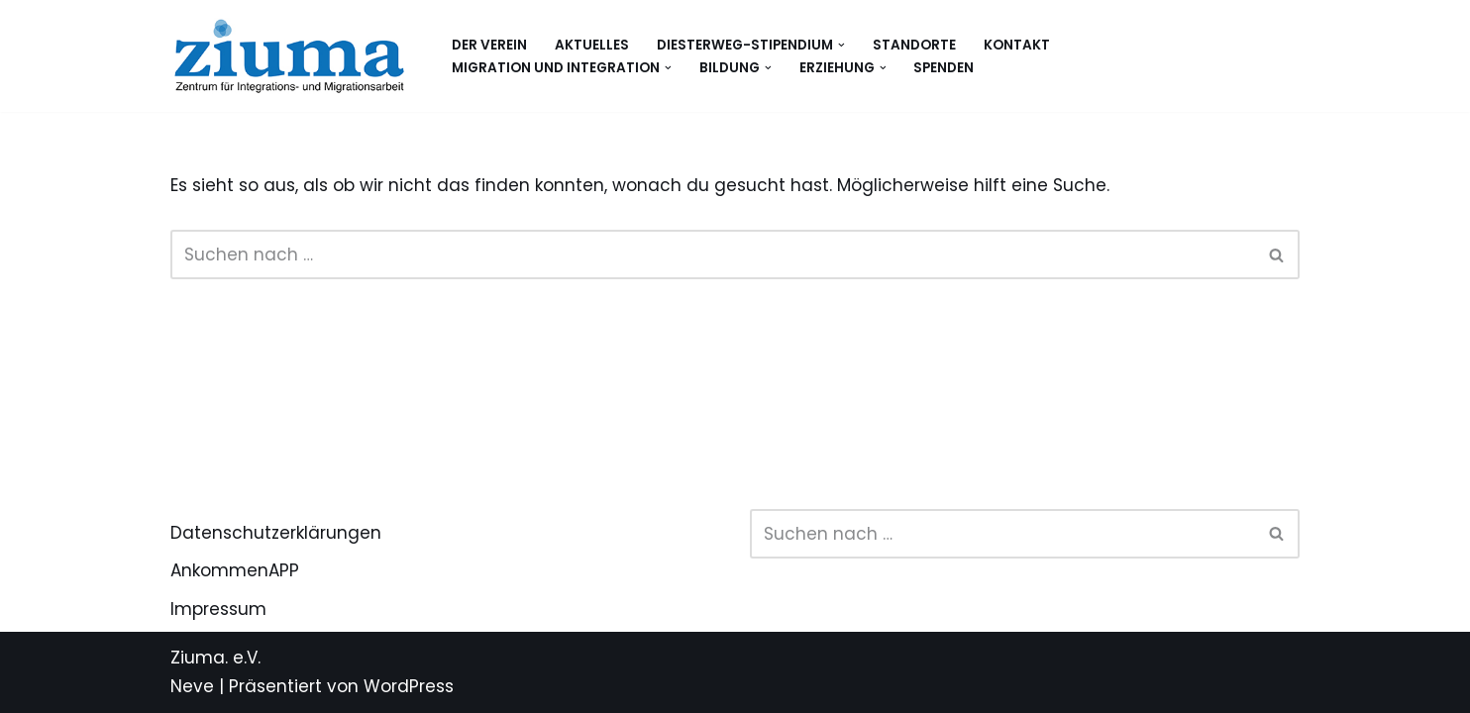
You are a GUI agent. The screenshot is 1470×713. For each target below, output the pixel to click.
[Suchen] (712, 254)
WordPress (409, 686)
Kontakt (1017, 45)
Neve (192, 686)
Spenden (943, 67)
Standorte (914, 45)
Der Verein (489, 45)
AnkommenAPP (234, 570)
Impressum (218, 609)
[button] (841, 45)
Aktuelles (592, 45)
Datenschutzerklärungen (275, 533)
